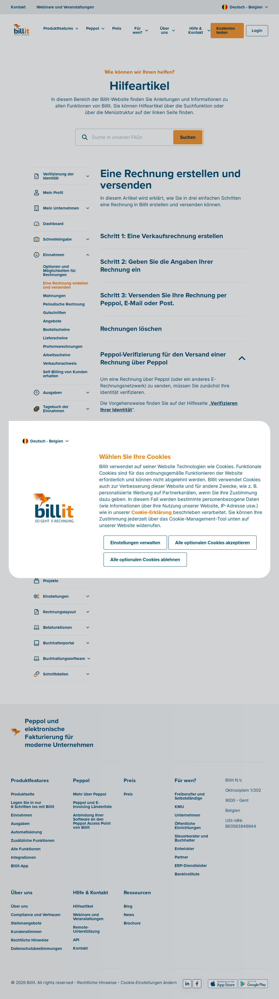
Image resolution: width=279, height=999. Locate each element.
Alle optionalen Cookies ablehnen (145, 559)
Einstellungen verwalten (135, 542)
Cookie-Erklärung (151, 512)
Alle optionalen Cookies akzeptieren (212, 542)
